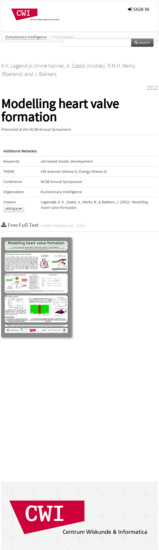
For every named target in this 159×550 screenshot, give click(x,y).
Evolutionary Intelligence (26, 37)
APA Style (14, 208)
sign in (138, 9)
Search (142, 42)
